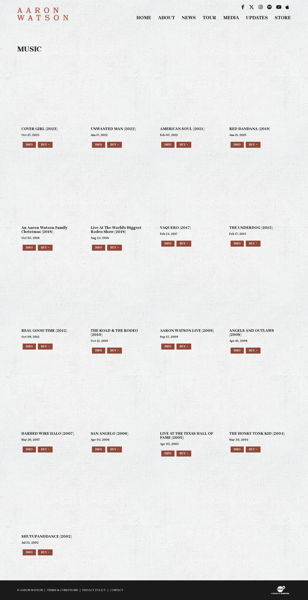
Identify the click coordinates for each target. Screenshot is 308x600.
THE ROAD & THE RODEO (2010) (114, 332)
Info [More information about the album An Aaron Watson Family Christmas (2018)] (29, 247)
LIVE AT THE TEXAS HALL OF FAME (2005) (186, 435)
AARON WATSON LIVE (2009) (187, 330)
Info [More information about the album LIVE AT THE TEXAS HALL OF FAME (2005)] (167, 453)
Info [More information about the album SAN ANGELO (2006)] (98, 449)
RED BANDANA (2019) (249, 129)
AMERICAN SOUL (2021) (182, 129)
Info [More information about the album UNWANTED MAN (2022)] (98, 144)
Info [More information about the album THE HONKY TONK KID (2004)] (237, 449)
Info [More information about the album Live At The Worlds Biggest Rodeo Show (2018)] (98, 247)
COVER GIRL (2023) (39, 129)
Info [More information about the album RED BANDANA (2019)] (237, 144)
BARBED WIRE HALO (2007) (47, 433)
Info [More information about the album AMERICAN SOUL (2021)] (167, 144)
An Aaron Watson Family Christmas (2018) (44, 229)
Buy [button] (44, 144)
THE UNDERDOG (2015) (251, 227)
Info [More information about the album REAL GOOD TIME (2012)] (29, 346)
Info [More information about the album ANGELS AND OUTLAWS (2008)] (237, 350)
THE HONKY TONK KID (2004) (257, 433)
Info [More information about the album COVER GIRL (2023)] (29, 144)
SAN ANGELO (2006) (109, 433)
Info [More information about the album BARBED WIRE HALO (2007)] (29, 449)
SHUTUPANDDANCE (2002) (46, 536)
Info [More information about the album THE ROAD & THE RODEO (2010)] (98, 350)
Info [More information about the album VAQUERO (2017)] (167, 243)
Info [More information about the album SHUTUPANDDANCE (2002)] (29, 552)
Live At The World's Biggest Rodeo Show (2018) (116, 229)
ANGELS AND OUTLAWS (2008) (251, 332)
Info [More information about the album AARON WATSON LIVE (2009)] (167, 346)
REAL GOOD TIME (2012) (44, 330)
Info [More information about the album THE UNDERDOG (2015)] (237, 243)
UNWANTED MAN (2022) (113, 129)
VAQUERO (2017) (175, 227)
